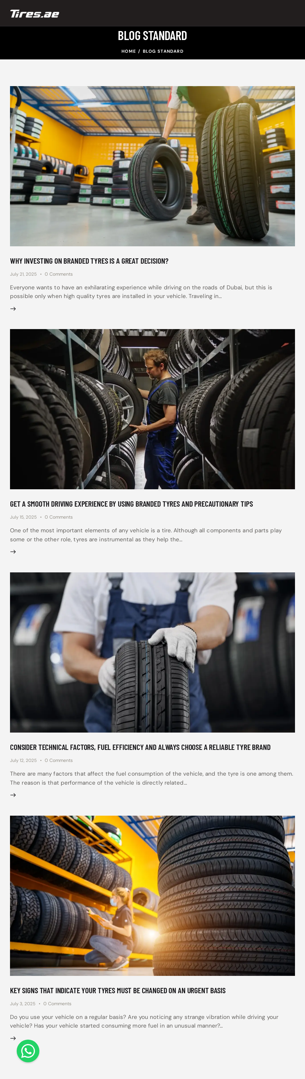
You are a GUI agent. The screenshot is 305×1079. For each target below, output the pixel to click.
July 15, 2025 (24, 520)
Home (128, 51)
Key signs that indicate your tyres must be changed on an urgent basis (124, 996)
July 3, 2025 (23, 1010)
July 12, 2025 (24, 765)
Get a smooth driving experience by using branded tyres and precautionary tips (140, 506)
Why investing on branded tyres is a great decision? (94, 261)
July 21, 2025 (24, 275)
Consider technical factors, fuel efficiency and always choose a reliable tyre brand (149, 751)
